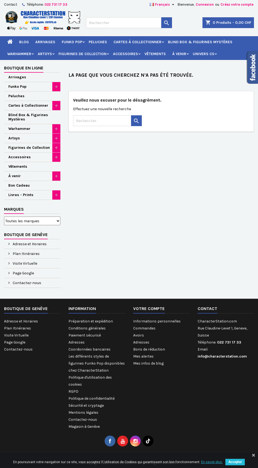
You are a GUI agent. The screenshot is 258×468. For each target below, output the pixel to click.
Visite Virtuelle (24, 263)
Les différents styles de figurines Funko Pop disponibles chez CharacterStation (96, 363)
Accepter (235, 462)
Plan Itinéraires (26, 253)
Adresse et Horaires (29, 244)
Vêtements (155, 54)
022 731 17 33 (55, 4)
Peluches (98, 42)
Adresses (76, 342)
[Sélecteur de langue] (163, 4)
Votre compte (149, 308)
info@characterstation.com (222, 356)
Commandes (144, 328)
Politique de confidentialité (91, 398)
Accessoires (125, 54)
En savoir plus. (212, 462)
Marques (14, 209)
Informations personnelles (157, 321)
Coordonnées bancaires (89, 349)
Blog (24, 42)
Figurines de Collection (82, 54)
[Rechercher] (129, 22)
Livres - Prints (20, 195)
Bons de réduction (149, 349)
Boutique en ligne (23, 67)
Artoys (45, 54)
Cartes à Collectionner (137, 42)
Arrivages (45, 42)
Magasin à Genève (84, 426)
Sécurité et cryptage (86, 405)
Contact (10, 4)
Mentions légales (83, 412)
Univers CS (203, 54)
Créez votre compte (237, 4)
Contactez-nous (26, 283)
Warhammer (19, 54)
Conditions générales (87, 328)
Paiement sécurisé (84, 335)
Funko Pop (72, 42)
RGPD (73, 391)
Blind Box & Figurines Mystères (200, 42)
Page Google (23, 273)
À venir (179, 54)
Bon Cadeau (19, 185)
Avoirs (138, 335)
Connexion (205, 4)
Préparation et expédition (90, 321)
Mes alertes (143, 356)
